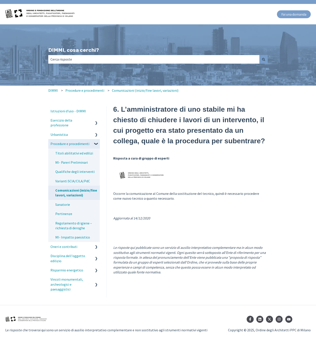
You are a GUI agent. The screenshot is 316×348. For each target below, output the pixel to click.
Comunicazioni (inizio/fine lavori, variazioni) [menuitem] (76, 192)
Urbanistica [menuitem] (59, 134)
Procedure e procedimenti (84, 90)
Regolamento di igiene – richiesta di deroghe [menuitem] (73, 225)
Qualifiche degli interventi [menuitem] (75, 171)
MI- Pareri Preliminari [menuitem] (71, 162)
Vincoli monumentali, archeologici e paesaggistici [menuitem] (66, 284)
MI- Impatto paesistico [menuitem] (72, 237)
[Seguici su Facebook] (250, 319)
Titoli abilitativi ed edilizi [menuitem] (74, 153)
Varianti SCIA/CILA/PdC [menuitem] (72, 181)
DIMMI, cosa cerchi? (73, 50)
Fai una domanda (293, 14)
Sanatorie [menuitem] (62, 204)
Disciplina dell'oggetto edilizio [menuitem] (67, 258)
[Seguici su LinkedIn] (259, 319)
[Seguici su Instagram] (279, 319)
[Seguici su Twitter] (269, 319)
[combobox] (153, 59)
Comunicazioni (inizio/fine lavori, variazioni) (145, 90)
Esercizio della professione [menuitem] (61, 122)
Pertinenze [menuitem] (63, 214)
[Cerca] (263, 59)
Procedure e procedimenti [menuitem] (69, 144)
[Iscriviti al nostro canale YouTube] (288, 319)
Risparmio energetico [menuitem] (66, 270)
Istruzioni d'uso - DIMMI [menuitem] (68, 111)
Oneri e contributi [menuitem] (63, 246)
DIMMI (53, 90)
